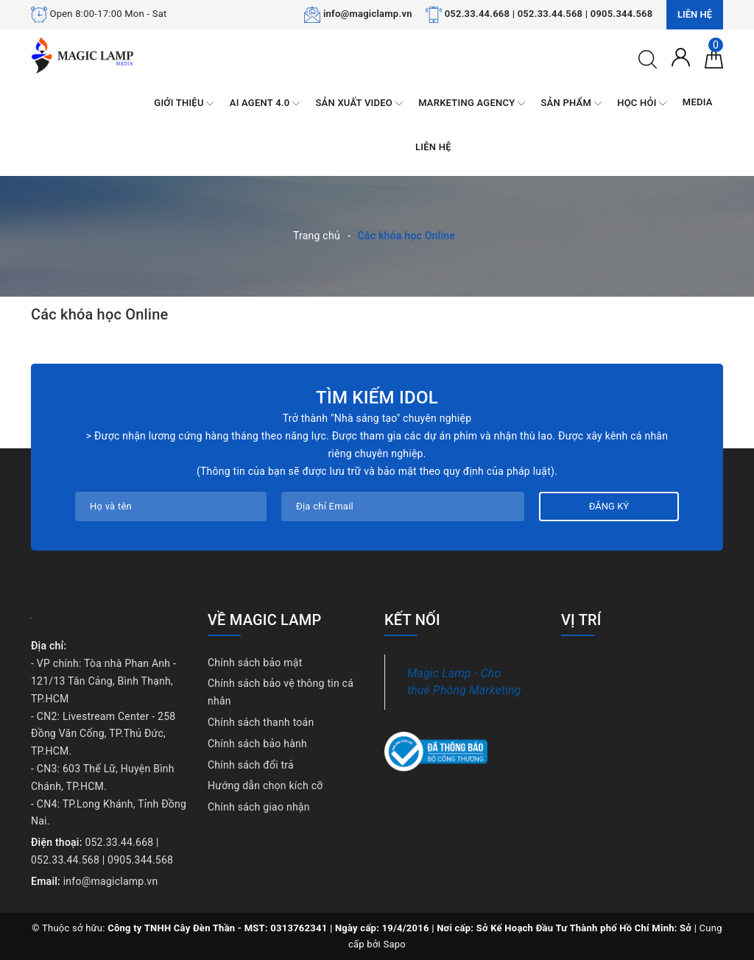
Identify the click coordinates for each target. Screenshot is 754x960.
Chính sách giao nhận (259, 807)
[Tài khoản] (681, 56)
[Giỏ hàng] (714, 58)
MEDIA (698, 101)
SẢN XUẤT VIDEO (358, 103)
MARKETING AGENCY (471, 103)
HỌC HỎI (641, 103)
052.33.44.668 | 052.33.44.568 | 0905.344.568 (549, 13)
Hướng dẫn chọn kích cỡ (265, 785)
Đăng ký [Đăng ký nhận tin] (609, 506)
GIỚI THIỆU (184, 103)
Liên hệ (694, 14)
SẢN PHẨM (571, 103)
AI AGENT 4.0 (265, 103)
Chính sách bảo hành (257, 743)
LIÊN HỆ (433, 146)
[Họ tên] (171, 506)
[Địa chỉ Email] (402, 506)
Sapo (395, 944)
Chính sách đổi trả (251, 765)
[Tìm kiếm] (647, 58)
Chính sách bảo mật (255, 662)
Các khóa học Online (99, 314)
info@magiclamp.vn (367, 13)
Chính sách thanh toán (261, 722)
